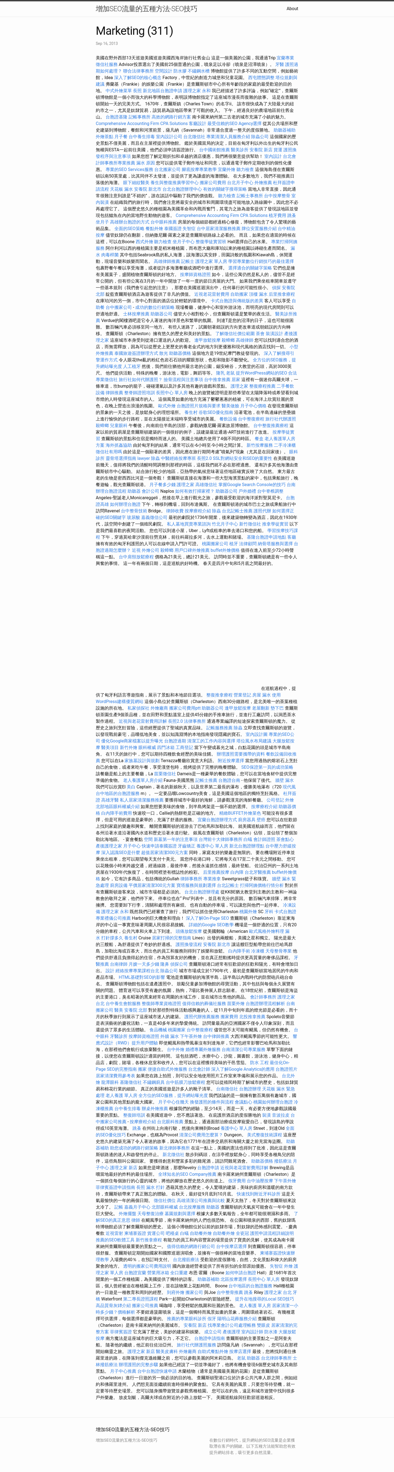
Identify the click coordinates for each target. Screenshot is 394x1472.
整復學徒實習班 (211, 241)
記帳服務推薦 (219, 727)
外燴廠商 (159, 708)
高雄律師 (244, 340)
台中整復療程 (251, 419)
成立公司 (213, 1331)
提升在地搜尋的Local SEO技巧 (264, 1299)
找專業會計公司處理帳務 (232, 1325)
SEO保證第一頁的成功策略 (267, 767)
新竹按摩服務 (260, 445)
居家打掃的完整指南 (172, 937)
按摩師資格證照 (196, 274)
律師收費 (175, 510)
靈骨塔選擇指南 (121, 458)
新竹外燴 (128, 747)
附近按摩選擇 (231, 760)
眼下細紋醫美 (136, 182)
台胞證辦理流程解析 (266, 1003)
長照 (137, 90)
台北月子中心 (240, 182)
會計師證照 (264, 839)
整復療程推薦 (262, 386)
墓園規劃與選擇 (180, 1213)
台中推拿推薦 (217, 379)
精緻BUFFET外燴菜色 (240, 813)
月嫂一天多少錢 (144, 964)
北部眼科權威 (165, 1207)
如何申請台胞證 (241, 1272)
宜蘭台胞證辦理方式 (218, 819)
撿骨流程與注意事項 (183, 379)
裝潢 (266, 1115)
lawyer (143, 458)
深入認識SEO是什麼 (120, 852)
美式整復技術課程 (265, 1134)
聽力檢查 (245, 169)
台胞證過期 (175, 741)
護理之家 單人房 (211, 261)
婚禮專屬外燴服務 (204, 1049)
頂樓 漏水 (258, 294)
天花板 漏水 (121, 189)
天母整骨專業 (278, 951)
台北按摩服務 (192, 1207)
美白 (131, 786)
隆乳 (220, 373)
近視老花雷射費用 (211, 294)
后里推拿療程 (282, 294)
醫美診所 (239, 149)
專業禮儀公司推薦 (113, 918)
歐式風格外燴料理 (267, 931)
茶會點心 (285, 839)
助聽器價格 (180, 353)
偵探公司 (179, 964)
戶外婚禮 (247, 491)
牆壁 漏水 (284, 780)
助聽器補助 (285, 130)
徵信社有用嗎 (109, 451)
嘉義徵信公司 (154, 517)
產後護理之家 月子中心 (118, 846)
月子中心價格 (253, 405)
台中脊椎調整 (270, 491)
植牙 (233, 543)
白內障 (237, 872)
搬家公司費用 (213, 182)
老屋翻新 (261, 708)
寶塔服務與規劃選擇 (196, 885)
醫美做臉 (230, 405)
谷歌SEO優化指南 (216, 412)
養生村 (191, 412)
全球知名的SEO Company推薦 (187, 1174)
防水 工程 (259, 1062)
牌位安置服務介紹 (259, 228)
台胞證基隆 (117, 117)
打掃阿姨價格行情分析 (262, 885)
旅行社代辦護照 (280, 419)
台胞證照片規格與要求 (199, 405)
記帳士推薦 (206, 780)
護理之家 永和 (197, 90)
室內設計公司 (169, 136)
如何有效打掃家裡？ (195, 491)
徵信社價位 (165, 1200)
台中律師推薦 (216, 1036)
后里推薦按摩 (216, 872)
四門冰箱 (166, 747)
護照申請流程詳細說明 (272, 1233)
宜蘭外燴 (226, 169)
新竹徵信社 (250, 524)
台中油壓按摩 (260, 1180)
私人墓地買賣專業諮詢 (189, 524)
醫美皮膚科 (167, 1351)
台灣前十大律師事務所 (220, 839)
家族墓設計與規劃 (142, 760)
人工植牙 (132, 366)
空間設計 (163, 71)
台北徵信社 (194, 136)
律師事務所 (191, 878)
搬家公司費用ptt (185, 708)
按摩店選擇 (240, 1351)
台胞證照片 (286, 1069)
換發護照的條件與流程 (212, 1102)
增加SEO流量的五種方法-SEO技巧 (146, 9)
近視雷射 (114, 1233)
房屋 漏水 (261, 695)
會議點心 (243, 1102)
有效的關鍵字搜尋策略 (225, 189)
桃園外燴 (248, 911)
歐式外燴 (167, 405)
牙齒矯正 (186, 846)
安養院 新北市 (147, 189)
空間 (148, 839)
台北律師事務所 (276, 1358)
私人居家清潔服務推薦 (142, 800)
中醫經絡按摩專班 (179, 458)
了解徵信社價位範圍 (235, 333)
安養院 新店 (261, 149)
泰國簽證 (173, 228)
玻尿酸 (133, 517)
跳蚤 (291, 215)
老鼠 (230, 373)
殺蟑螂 (228, 340)
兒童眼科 (119, 425)
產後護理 (231, 1331)
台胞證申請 (208, 1167)
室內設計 (273, 156)
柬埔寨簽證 (135, 1233)
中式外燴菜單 (119, 90)
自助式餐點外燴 (213, 1351)
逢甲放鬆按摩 (208, 340)
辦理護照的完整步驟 (139, 1364)
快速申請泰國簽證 (159, 846)
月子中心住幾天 (173, 1102)
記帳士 (187, 261)
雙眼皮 (263, 1325)
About (292, 8)
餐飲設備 (228, 419)
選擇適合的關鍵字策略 (250, 268)
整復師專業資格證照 (162, 1003)
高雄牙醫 (110, 800)
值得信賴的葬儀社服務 (204, 1003)
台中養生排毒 (142, 136)
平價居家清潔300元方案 (152, 885)
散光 (163, 353)
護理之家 (239, 386)
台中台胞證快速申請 (157, 1371)
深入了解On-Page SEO (207, 918)
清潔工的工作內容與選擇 (211, 741)
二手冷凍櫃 (285, 445)
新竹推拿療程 (149, 1239)
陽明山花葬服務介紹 (237, 1318)
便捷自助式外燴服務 (168, 1069)
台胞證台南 (229, 780)
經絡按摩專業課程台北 (137, 970)
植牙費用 (277, 215)
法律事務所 (195, 721)
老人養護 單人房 (121, 1095)
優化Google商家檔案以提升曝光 (132, 741)
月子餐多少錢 (162, 484)
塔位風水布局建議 (253, 741)
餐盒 (259, 438)
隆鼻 (164, 964)
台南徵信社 (227, 1088)
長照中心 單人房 (172, 392)
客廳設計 (197, 123)
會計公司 (150, 491)
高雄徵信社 (206, 484)
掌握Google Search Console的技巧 (252, 484)
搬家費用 (229, 1016)
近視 (136, 550)
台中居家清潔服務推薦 (219, 228)
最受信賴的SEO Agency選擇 (234, 123)
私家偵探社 (138, 708)
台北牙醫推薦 (258, 872)
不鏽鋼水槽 (199, 71)
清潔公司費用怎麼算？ (201, 1134)
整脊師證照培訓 (140, 392)
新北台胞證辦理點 (246, 846)
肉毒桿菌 (110, 254)
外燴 (289, 800)
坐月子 (102, 222)
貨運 (278, 149)
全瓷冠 (242, 1233)
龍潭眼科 (110, 1082)
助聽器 (134, 491)
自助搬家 (239, 294)
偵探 (276, 287)
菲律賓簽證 (121, 1331)
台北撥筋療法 (186, 1259)
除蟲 (155, 458)
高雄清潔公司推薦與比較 (201, 1200)
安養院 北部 (135, 1010)
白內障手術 (239, 951)
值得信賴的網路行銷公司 (191, 1246)
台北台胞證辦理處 (202, 892)
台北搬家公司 (167, 169)
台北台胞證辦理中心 (182, 189)
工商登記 (184, 747)
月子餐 (121, 136)
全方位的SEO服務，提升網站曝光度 (173, 1095)
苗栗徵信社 (165, 773)
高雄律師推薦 (167, 261)
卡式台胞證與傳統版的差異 (237, 300)
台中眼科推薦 (163, 222)
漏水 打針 (155, 1187)
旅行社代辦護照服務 (196, 1345)
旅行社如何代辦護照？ (141, 379)
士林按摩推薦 (136, 314)
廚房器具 (247, 819)
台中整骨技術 (134, 510)
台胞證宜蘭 (135, 1272)
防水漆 (270, 1331)
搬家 (142, 1069)
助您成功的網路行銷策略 (134, 1148)
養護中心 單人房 (212, 846)
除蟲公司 (260, 136)
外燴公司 (150, 550)
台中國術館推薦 (215, 149)
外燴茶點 (104, 136)
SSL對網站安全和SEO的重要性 (242, 458)
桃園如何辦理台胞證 (273, 1102)
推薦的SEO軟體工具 (115, 1239)
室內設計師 (252, 1331)
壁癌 (261, 819)
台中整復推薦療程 (270, 425)
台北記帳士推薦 (237, 510)
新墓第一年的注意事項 (176, 839)
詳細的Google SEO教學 (211, 924)
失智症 (189, 228)
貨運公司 (156, 1233)
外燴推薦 (263, 182)
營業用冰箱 (158, 1272)
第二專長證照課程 (141, 1299)
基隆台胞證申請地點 (267, 537)
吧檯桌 (172, 1233)
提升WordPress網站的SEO (261, 373)
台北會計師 (199, 1069)
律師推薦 (114, 392)
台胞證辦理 (250, 1088)
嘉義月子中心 (137, 1207)
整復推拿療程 (219, 695)
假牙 (211, 1318)
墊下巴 (277, 708)
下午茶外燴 (191, 1036)
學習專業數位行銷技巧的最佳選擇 (261, 261)
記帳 (118, 1207)
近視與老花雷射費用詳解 (143, 721)
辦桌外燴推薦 (155, 1108)
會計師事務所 (263, 997)
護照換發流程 (189, 944)
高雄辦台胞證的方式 (130, 222)
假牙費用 (237, 1180)
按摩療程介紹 (198, 510)
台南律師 (119, 964)
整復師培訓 (134, 1115)
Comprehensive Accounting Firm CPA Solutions (142, 123)
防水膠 (180, 71)
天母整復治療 (150, 1213)
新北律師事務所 (174, 1148)
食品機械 (158, 1029)
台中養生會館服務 (124, 1003)
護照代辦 (262, 510)
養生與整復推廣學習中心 (175, 182)
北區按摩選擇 (234, 1279)
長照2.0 (204, 458)
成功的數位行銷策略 (155, 307)
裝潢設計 (274, 333)
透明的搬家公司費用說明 (147, 1266)
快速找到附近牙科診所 (258, 1194)
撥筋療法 (283, 1161)
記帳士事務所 (250, 195)
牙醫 (279, 64)
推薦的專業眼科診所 (186, 1318)
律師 (135, 1220)
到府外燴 (175, 1292)
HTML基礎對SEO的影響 (142, 977)
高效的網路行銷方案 (171, 117)
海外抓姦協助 (119, 445)
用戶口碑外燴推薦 (193, 550)
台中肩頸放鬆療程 (137, 556)
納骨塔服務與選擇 (275, 543)
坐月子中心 (184, 241)
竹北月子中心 (225, 524)
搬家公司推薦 (145, 1305)
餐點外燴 (154, 228)
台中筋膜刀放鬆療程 (186, 1082)
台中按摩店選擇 (232, 1246)
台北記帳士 (228, 885)
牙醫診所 (119, 1036)
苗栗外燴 (236, 1003)
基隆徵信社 (131, 1082)
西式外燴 (144, 241)
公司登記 (275, 800)
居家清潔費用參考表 (116, 1075)
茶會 (260, 333)
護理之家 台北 (278, 1292)
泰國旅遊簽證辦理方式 (136, 353)
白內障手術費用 (116, 813)
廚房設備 (119, 885)
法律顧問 (248, 543)
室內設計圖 (257, 734)
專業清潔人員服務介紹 (228, 136)
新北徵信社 (173, 1154)
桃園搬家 (177, 1029)
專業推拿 (212, 878)
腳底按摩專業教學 (200, 169)
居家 (235, 379)
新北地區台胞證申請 (163, 90)
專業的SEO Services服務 (129, 169)
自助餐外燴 (201, 1233)
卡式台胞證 (285, 911)
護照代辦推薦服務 (202, 1016)
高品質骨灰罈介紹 (113, 1305)
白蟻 (248, 839)
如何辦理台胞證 (125, 504)
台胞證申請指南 (210, 1338)
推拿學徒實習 (275, 524)
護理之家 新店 (123, 1167)
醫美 (118, 1010)
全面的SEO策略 (129, 228)
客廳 (291, 537)
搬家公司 (194, 1292)
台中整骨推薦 (230, 1292)
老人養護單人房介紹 (143, 780)
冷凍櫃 (257, 951)
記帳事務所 (139, 117)
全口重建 (179, 1272)
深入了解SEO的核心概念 (138, 77)
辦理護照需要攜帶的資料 (241, 754)
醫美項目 (110, 747)
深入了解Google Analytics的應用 (243, 1069)
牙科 (269, 911)
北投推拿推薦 (252, 1016)
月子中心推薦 (123, 1371)
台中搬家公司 (119, 307)
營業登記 (242, 695)
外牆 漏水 (169, 1036)
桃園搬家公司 (215, 543)
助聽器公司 (161, 314)
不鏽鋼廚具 (154, 1082)
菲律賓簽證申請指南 (116, 1187)
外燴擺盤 (127, 1213)
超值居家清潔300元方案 (165, 852)
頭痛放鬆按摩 (189, 931)
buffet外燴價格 (225, 550)
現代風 (289, 786)
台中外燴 (175, 1049)
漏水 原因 (145, 163)
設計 (110, 970)
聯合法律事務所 (138, 71)
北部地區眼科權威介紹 (118, 806)
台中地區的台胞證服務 (118, 793)
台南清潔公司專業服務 (244, 1049)
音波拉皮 (280, 1115)
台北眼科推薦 (170, 1121)
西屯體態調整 (262, 77)
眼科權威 (147, 747)
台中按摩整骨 (277, 195)
